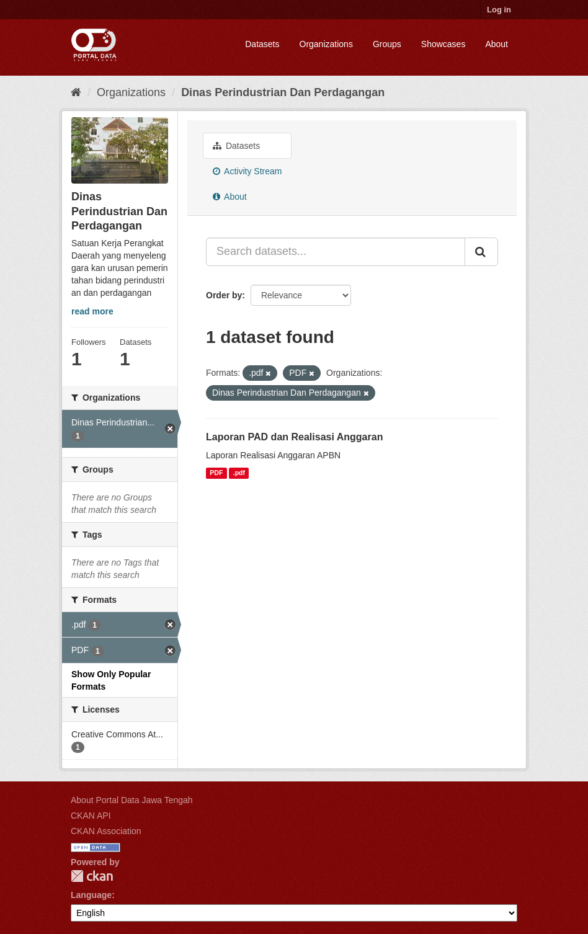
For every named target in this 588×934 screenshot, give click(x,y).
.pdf (239, 473)
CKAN (92, 876)
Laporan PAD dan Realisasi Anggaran (294, 437)
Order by (224, 295)
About (496, 44)
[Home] (76, 92)
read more (92, 311)
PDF (216, 473)
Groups (387, 44)
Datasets (262, 44)
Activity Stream (247, 171)
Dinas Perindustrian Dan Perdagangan (283, 92)
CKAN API (91, 816)
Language (91, 895)
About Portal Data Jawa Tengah (132, 800)
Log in (499, 9)
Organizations (326, 44)
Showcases (443, 44)
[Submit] (481, 252)
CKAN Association (106, 831)
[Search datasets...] (335, 252)
